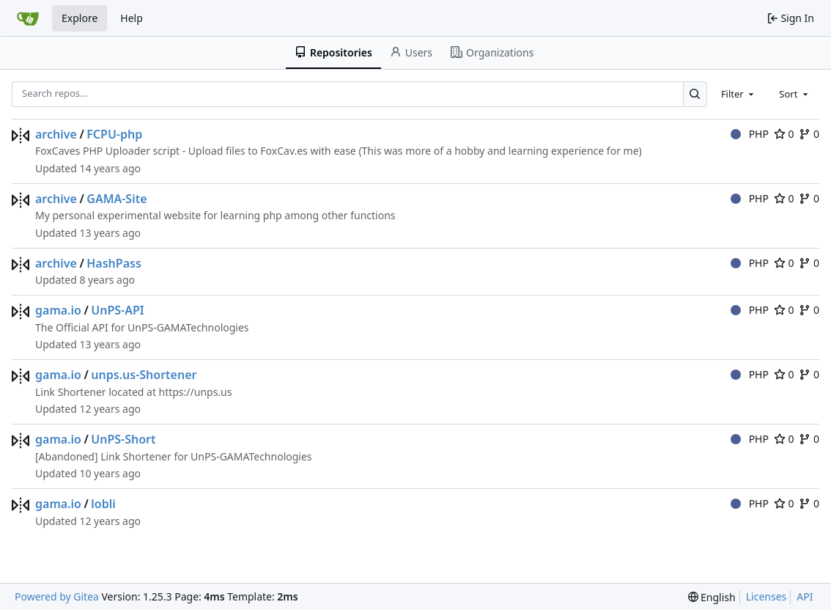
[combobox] (738, 94)
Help (131, 18)
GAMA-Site (116, 198)
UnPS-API (117, 310)
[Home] (27, 18)
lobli (103, 503)
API (805, 596)
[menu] (712, 597)
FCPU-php (114, 134)
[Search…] (695, 94)
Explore (79, 18)
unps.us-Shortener (143, 374)
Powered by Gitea (57, 596)
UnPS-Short (123, 439)
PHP (750, 134)
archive (56, 134)
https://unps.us (195, 392)
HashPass (113, 263)
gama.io (58, 310)
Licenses (766, 596)
